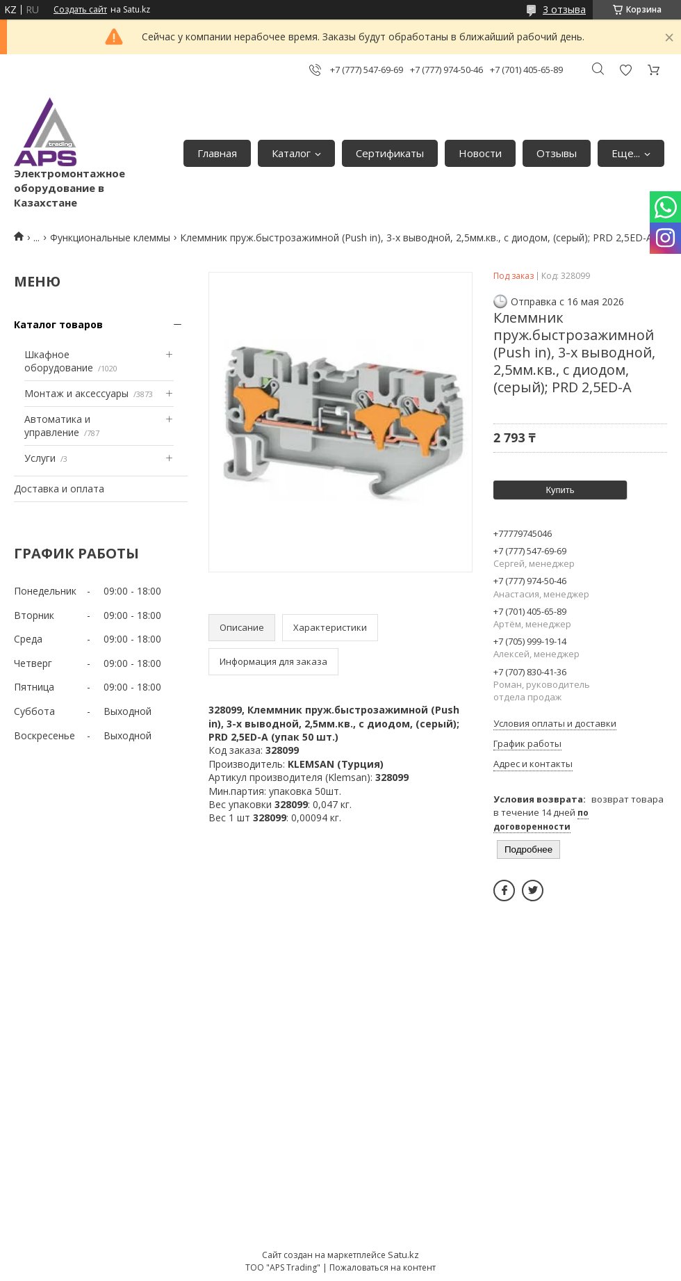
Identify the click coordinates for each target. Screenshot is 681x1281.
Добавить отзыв (625, 70)
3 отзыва (564, 9)
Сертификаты (390, 153)
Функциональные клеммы (110, 237)
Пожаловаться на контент (382, 1267)
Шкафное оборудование (58, 361)
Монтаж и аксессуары (76, 393)
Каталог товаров (58, 324)
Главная (217, 153)
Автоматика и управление (57, 426)
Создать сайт (80, 10)
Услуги (40, 458)
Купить (559, 490)
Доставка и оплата (59, 488)
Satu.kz (403, 1254)
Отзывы (556, 153)
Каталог (291, 153)
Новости (480, 153)
